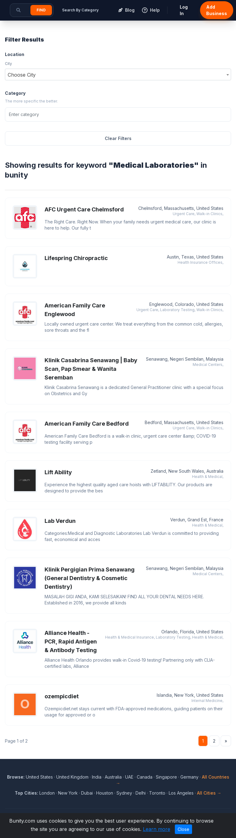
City (8, 63)
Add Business (216, 10)
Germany (189, 777)
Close (183, 829)
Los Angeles (181, 793)
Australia (113, 777)
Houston (104, 793)
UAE (129, 777)
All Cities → (209, 793)
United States (39, 777)
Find (41, 10)
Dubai (87, 793)
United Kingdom (72, 777)
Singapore (166, 777)
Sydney (124, 793)
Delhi (141, 793)
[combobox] (118, 74)
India (96, 777)
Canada (144, 777)
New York (68, 793)
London (47, 793)
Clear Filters (118, 138)
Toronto (157, 793)
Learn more (156, 829)
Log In (184, 10)
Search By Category (80, 10)
